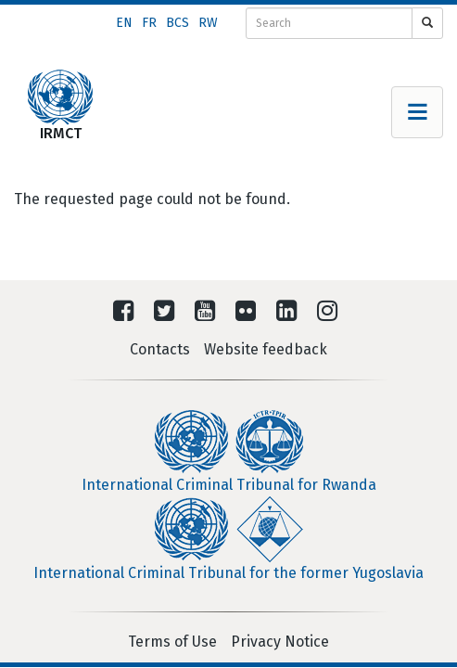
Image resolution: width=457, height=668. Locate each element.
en (124, 23)
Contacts (160, 349)
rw (208, 23)
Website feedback (265, 349)
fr (149, 23)
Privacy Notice (280, 641)
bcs (177, 23)
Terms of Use (172, 641)
